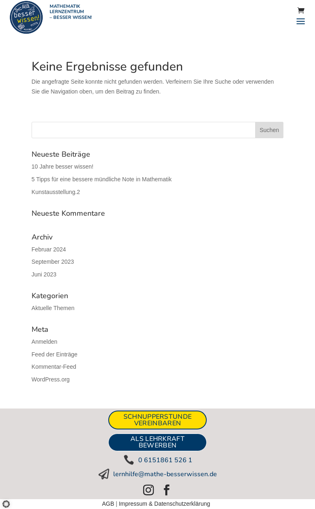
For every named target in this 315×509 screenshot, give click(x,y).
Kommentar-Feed (54, 366)
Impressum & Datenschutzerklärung (164, 503)
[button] (9, 500)
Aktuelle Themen (53, 308)
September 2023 (53, 261)
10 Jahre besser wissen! (63, 166)
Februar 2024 (49, 249)
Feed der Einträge (55, 354)
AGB (108, 503)
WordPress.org (51, 379)
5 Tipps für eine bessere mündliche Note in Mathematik (102, 179)
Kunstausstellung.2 (56, 192)
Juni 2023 (44, 274)
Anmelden (44, 341)
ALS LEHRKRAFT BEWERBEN (157, 442)
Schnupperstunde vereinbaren (157, 420)
